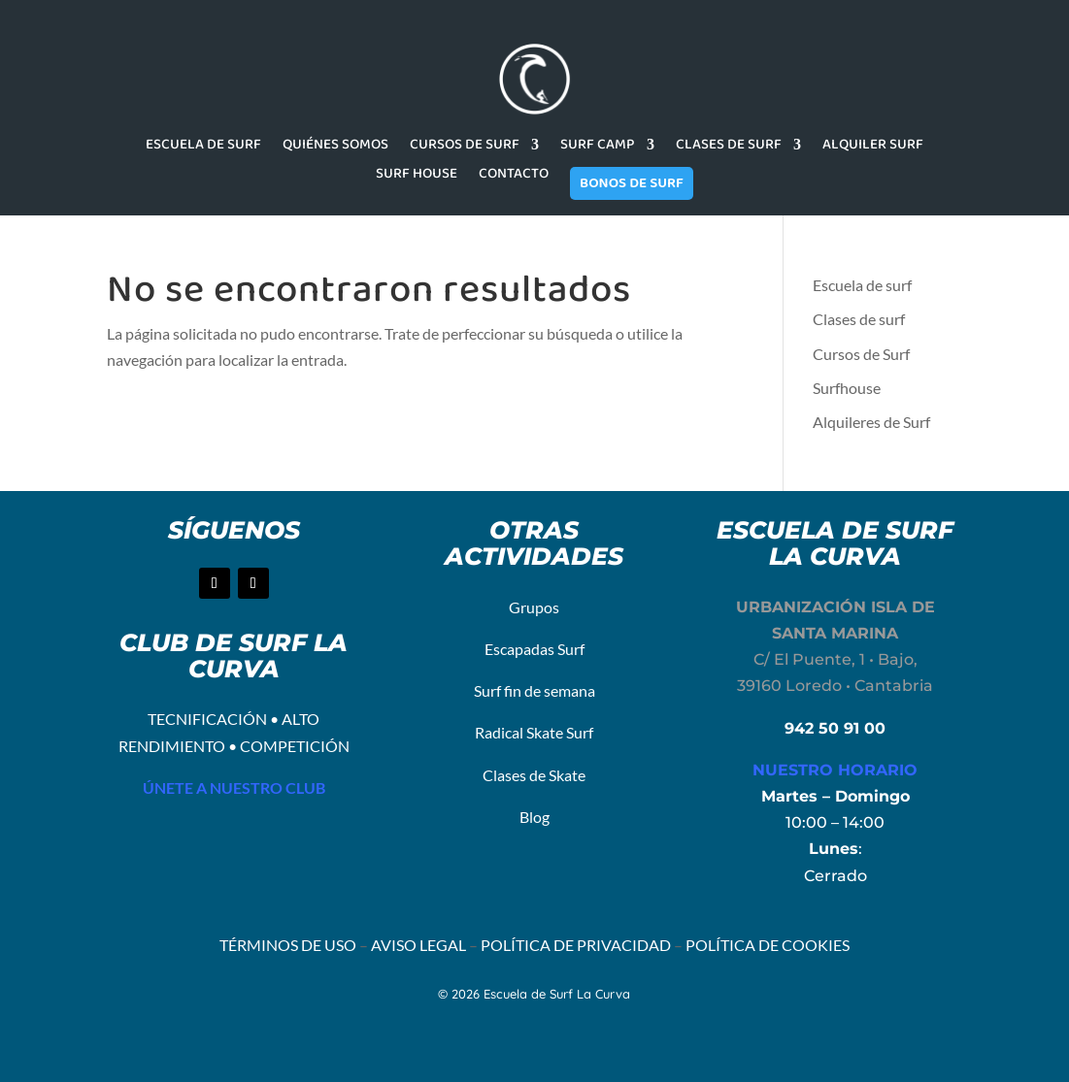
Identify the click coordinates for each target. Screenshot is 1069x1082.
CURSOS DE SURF (464, 147)
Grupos (534, 607)
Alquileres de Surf (871, 421)
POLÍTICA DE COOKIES (767, 944)
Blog (534, 816)
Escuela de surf (862, 285)
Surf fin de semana (534, 690)
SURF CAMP (597, 147)
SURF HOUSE (416, 176)
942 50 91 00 (835, 728)
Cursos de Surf (861, 353)
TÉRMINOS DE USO (287, 944)
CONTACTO (514, 176)
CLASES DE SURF (729, 147)
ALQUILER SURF (872, 147)
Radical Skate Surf (534, 732)
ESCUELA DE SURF (203, 147)
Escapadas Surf (534, 648)
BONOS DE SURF (632, 183)
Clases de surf (859, 319)
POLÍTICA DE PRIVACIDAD (576, 944)
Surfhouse (847, 387)
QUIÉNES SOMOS (335, 147)
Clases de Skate (534, 775)
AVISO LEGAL (418, 944)
